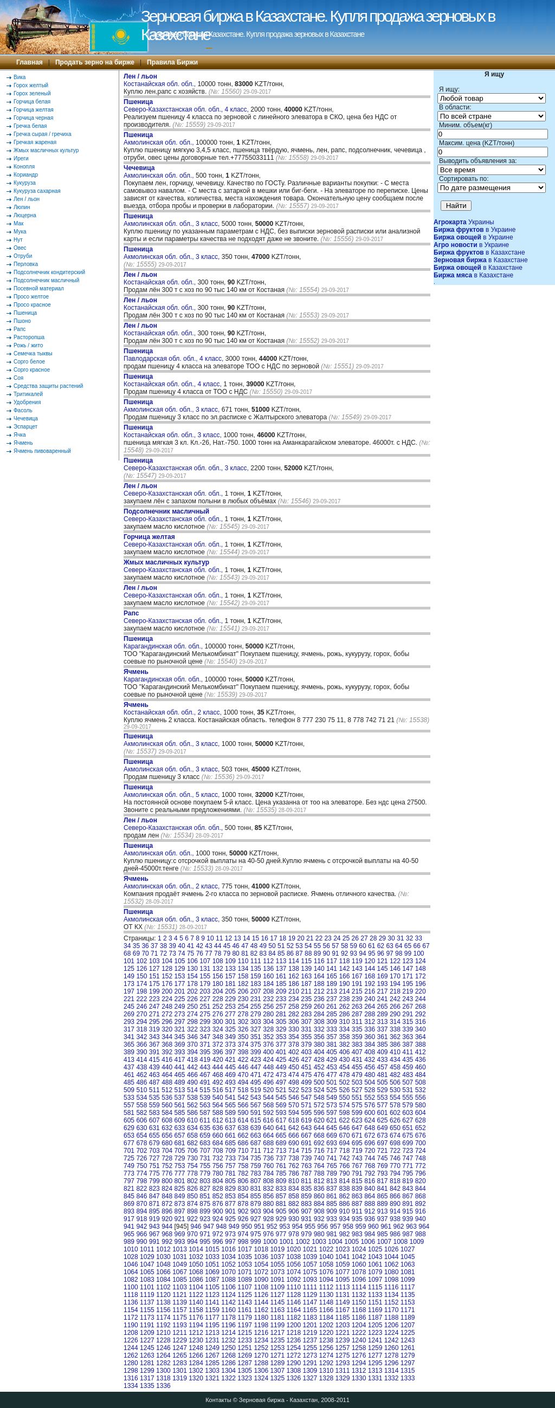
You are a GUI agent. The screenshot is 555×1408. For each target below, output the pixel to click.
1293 (342, 1363)
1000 (270, 1241)
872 (167, 1204)
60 (362, 946)
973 (230, 1234)
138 (293, 968)
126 (141, 968)
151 (154, 976)
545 (281, 1097)
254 (242, 1006)
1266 (196, 1355)
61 (371, 946)
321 (180, 1029)
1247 (179, 1348)
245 (129, 1006)
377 (281, 1044)
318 (141, 1029)
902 (242, 1211)
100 (419, 953)
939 (407, 1219)
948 (221, 1226)
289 (382, 1014)
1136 (131, 1302)
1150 (359, 1302)
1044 (391, 1257)
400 (268, 1052)
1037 (277, 1257)
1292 (326, 1363)
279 (255, 1014)
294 (141, 1022)
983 (357, 1234)
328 (268, 1029)
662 (242, 1135)
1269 (244, 1355)
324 (217, 1029)
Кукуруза (25, 183)
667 (306, 1135)
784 (268, 1173)
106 (192, 961)
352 (268, 1037)
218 (395, 991)
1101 (147, 1287)
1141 (212, 1302)
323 (204, 1029)
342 (141, 1037)
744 (369, 1158)
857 (281, 1196)
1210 (163, 1332)
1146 (293, 1302)
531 (407, 1090)
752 (167, 1166)
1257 (342, 1348)
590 (242, 1113)
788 (319, 1173)
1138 (163, 1302)
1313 (375, 1370)
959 (360, 1226)
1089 (244, 1279)
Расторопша (29, 337)
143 (357, 968)
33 (418, 938)
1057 (310, 1264)
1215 (244, 1332)
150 (141, 976)
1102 (163, 1287)
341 (129, 1037)
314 (395, 1022)
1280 (131, 1363)
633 (180, 1128)
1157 (179, 1310)
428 (319, 1059)
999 (255, 1241)
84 (271, 953)
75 (190, 953)
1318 (163, 1378)
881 (281, 1204)
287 (357, 1014)
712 (268, 1150)
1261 (408, 1348)
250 (192, 1006)
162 (293, 976)
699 (407, 1143)
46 (235, 946)
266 (395, 1006)
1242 (391, 1340)
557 (129, 1105)
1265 (179, 1355)
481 (382, 1075)
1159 (212, 1310)
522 (293, 1090)
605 (129, 1120)
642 (293, 1128)
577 (382, 1105)
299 (204, 1022)
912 (369, 1211)
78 (217, 953)
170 (395, 976)
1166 (326, 1310)
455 (357, 1067)
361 (382, 1037)
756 (217, 1166)
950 (246, 1226)
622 (344, 1120)
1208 (131, 1332)
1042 (359, 1257)
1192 (163, 1325)
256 (268, 1006)
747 (407, 1158)
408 (369, 1052)
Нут (18, 240)
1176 (196, 1317)
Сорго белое (29, 362)
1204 (359, 1325)
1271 (277, 1355)
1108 (261, 1287)
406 (344, 1052)
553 (382, 1097)
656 (167, 1135)
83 (263, 953)
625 (382, 1120)
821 (129, 1188)
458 (395, 1067)
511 (154, 1090)
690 (293, 1143)
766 (344, 1166)
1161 (244, 1310)
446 (242, 1067)
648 (369, 1128)
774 (141, 1173)
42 (199, 946)
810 (293, 1181)
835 (306, 1188)
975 (255, 1234)
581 (129, 1113)
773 (129, 1173)
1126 (261, 1295)
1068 (196, 1272)
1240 (359, 1340)
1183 (310, 1317)
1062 (391, 1264)
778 (192, 1173)
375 (255, 1044)
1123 (212, 1295)
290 (395, 1014)
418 (192, 1059)
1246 (163, 1348)
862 (344, 1196)
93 (353, 953)
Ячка (20, 435)
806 (242, 1181)
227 (204, 999)
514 (192, 1090)
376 (268, 1044)
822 (141, 1188)
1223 (375, 1332)
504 (369, 1082)
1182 (293, 1317)
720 (369, 1150)
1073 (277, 1272)
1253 (277, 1348)
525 (331, 1090)
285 (331, 1014)
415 (154, 1059)
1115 (375, 1287)
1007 (384, 1241)
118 (344, 961)
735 (255, 1158)
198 (141, 991)
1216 (261, 1332)
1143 (244, 1302)
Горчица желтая (34, 110)
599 (357, 1113)
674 (395, 1135)
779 (204, 1173)
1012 (163, 1249)
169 (382, 976)
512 (167, 1090)
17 (273, 938)
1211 (179, 1332)
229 (230, 999)
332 (319, 1029)
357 (331, 1037)
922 (192, 1219)
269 (129, 1014)
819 (407, 1181)
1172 (131, 1317)
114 (293, 961)
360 (369, 1037)
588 (217, 1113)
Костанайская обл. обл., (160, 80)
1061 (375, 1264)
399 (255, 1052)
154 (192, 976)
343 (154, 1037)
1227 (147, 1340)
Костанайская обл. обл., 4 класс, (173, 380)
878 (242, 1204)
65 (407, 946)
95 (371, 953)
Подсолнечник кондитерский (49, 272)
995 (204, 1241)
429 (331, 1059)
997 (230, 1241)
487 (154, 1082)
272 (167, 1014)
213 (331, 991)
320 (167, 1029)
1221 (342, 1332)
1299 (147, 1370)
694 (344, 1143)
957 (335, 1226)
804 (217, 1181)
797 (129, 1181)
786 (293, 1173)
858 (293, 1196)
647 (357, 1128)
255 (255, 1006)
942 (141, 1226)
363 (407, 1037)
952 (272, 1226)
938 (395, 1219)
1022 (326, 1249)
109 (230, 961)
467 (204, 1075)
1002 (302, 1241)
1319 (179, 1378)
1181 (277, 1317)
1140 (196, 1302)
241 (382, 999)
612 (217, 1120)
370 (192, 1044)
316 (420, 1022)
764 (319, 1166)
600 (369, 1113)
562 (192, 1105)
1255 (310, 1348)
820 (420, 1181)
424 (268, 1059)
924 (217, 1219)
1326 (293, 1378)
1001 (286, 1241)
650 (395, 1128)
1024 (359, 1249)
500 (319, 1082)
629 (129, 1128)
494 (242, 1082)
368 (167, 1044)
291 (407, 1014)
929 (281, 1219)
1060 (359, 1264)
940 (420, 1219)
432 (369, 1059)
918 (141, 1219)
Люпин (22, 207)
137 (281, 968)
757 (230, 1166)
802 (192, 1181)
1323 (244, 1378)
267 (407, 1006)
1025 (375, 1249)
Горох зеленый (32, 93)
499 (306, 1082)
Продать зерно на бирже (94, 62)
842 (395, 1188)
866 (395, 1196)
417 (180, 1059)
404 (319, 1052)
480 (369, 1075)
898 (192, 1211)
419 (204, 1059)
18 (282, 938)
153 (180, 976)
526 (344, 1090)
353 (281, 1037)
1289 (277, 1363)
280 (268, 1014)
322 (192, 1029)
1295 (375, 1363)
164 (319, 976)
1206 (391, 1325)
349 (230, 1037)
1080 (391, 1272)
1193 (179, 1325)
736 (268, 1158)
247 (154, 1006)
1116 (391, 1287)
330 (293, 1029)
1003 (319, 1241)
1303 (212, 1370)
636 (217, 1128)
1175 (179, 1317)
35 (136, 946)
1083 (147, 1279)
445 (230, 1067)
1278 (391, 1355)
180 (217, 984)
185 (281, 984)
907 (306, 1211)
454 (344, 1067)
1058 (326, 1264)
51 (281, 946)
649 (382, 1128)
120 (369, 961)
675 (407, 1135)
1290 (293, 1363)
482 (395, 1075)
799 (154, 1181)
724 (420, 1150)
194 (395, 984)
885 (331, 1204)
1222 (359, 1332)
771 (407, 1166)
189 (331, 984)
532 (420, 1090)
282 (293, 1014)
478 (344, 1075)
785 (281, 1173)
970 (192, 1234)
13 (237, 938)
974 (242, 1234)
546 (293, 1097)
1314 (391, 1370)
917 (129, 1219)
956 (322, 1226)
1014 (196, 1249)
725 (129, 1158)
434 (395, 1059)
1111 (310, 1287)
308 (319, 1022)
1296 (391, 1363)
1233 (244, 1340)
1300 (163, 1370)
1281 (147, 1363)
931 (306, 1219)
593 (281, 1113)
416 (167, 1059)
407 (357, 1052)
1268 (228, 1355)
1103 (179, 1287)
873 (180, 1204)
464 (167, 1075)
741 (331, 1158)
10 (210, 938)
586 (192, 1113)
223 (154, 999)
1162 (261, 1310)
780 (217, 1173)
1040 (326, 1257)
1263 (147, 1355)
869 (129, 1204)
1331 (375, 1378)
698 (395, 1143)
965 (129, 1234)
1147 (310, 1302)
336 (369, 1029)
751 (154, 1166)
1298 (131, 1370)
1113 (342, 1287)
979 (306, 1234)
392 (167, 1052)
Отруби (23, 256)
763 (306, 1166)
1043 (375, 1257)
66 (417, 946)
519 (255, 1090)
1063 (408, 1264)
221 (129, 999)
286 (344, 1014)
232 (268, 999)
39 (172, 946)
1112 (326, 1287)
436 (420, 1059)
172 (420, 976)
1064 (131, 1272)
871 (154, 1204)
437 (129, 1067)
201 (180, 991)
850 (192, 1196)
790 (344, 1173)
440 (167, 1067)
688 (268, 1143)
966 (141, 1234)
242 (395, 999)
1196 (228, 1325)
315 (407, 1022)
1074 (293, 1272)
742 (344, 1158)
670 (344, 1135)
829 (230, 1188)
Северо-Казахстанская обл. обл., (174, 489)
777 (180, 1173)
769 (382, 1166)
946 (196, 1226)
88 (308, 953)
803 (204, 1181)
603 (407, 1113)
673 (382, 1135)
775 (154, 1173)
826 (192, 1188)
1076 (326, 1272)
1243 (408, 1340)
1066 (163, 1272)
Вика (19, 77)
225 (180, 999)
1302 (196, 1370)
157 (230, 976)
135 (255, 968)
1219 (310, 1332)
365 (129, 1044)
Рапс (19, 329)
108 (217, 961)
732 (217, 1158)
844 (420, 1188)
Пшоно (22, 321)
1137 (147, 1302)
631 (154, 1128)
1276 (359, 1355)
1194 (196, 1325)
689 (281, 1143)
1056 (293, 1264)
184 (268, 984)
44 (217, 946)
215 (357, 991)
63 (389, 946)
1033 (212, 1257)
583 (154, 1113)
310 (344, 1022)
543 (255, 1097)
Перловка (26, 264)
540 (217, 1097)
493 (230, 1082)
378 (293, 1044)
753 (180, 1166)
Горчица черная (33, 118)
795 (407, 1173)
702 (141, 1150)
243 (407, 999)
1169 (375, 1310)
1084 (163, 1279)
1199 (277, 1325)
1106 (228, 1287)
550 (344, 1097)
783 (255, 1173)
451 (306, 1067)
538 (192, 1097)
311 (357, 1022)
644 (319, 1128)
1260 (391, 1348)
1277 (375, 1355)
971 (204, 1234)
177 (180, 984)
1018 (261, 1249)
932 (319, 1219)
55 (317, 946)
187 (306, 984)
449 (281, 1067)
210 (293, 991)
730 (192, 1158)
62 (380, 946)
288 (369, 1014)
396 (217, 1052)
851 (204, 1196)
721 (382, 1150)
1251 (244, 1348)
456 (369, 1067)
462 (141, 1075)
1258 (359, 1348)
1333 (408, 1378)
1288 (261, 1363)
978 (293, 1234)
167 (357, 976)
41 (190, 946)
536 (167, 1097)
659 (204, 1135)
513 (180, 1090)
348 (217, 1037)
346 (192, 1037)
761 (281, 1166)
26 (355, 938)
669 (331, 1135)
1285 (212, 1363)
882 (293, 1204)
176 (167, 984)
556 (420, 1097)
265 (382, 1006)
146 (395, 968)
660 (217, 1135)
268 (420, 1006)
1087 (212, 1279)
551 (357, 1097)
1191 (147, 1325)
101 (129, 961)
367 (154, 1044)
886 (344, 1204)
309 (331, 1022)
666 (293, 1135)
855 (255, 1196)
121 (382, 961)
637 (230, 1128)
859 (306, 1196)
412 (420, 1052)
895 (154, 1211)
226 (192, 999)
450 (293, 1067)
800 (167, 1181)
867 (407, 1196)
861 (331, 1196)
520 (268, 1090)
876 (217, 1204)
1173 (147, 1317)
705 (180, 1150)
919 (154, 1219)
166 (344, 976)
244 (420, 999)
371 (204, 1044)
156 (217, 976)
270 (141, 1014)
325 (230, 1029)
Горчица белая (32, 102)
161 (281, 976)
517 (230, 1090)
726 (141, 1158)
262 (344, 1006)
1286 (228, 1363)
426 (293, 1059)
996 (217, 1241)
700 (420, 1143)
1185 (342, 1317)
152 (167, 976)
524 (319, 1090)
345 (180, 1037)
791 (357, 1173)
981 (331, 1234)
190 (344, 984)
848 (167, 1196)
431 (357, 1059)
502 (344, 1082)
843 (407, 1188)
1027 (408, 1249)
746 (395, 1158)
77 (208, 953)
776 (167, 1173)
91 (335, 953)
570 (293, 1105)
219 (407, 991)
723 (407, 1150)
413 (129, 1059)
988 (420, 1234)
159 (255, 976)
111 (255, 961)
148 (420, 968)
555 (407, 1097)
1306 (261, 1370)
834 (293, 1188)
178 (192, 984)
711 (255, 1150)
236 (319, 999)
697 (382, 1143)
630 (141, 1128)
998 (242, 1241)
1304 (228, 1370)
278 (242, 1014)
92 (344, 953)
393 (180, 1052)
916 (420, 1211)
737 (281, 1158)
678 (141, 1143)
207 (255, 991)
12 (228, 938)
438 (141, 1067)
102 (141, 961)
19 (291, 938)
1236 (293, 1340)
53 (298, 946)
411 (407, 1052)
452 (319, 1067)
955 (310, 1226)
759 (255, 1166)
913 (382, 1211)
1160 (228, 1310)
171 (407, 976)
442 (192, 1067)
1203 (342, 1325)
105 (180, 961)
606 (141, 1120)
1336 (163, 1386)
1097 (375, 1279)
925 (230, 1219)
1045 (408, 1257)
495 (255, 1082)
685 (230, 1143)
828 (217, 1188)
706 (192, 1150)
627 (407, 1120)
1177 (212, 1317)
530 (395, 1090)
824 (167, 1188)
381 (331, 1044)
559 (154, 1105)
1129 (310, 1295)
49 (263, 946)
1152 (391, 1302)
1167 (342, 1310)
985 (382, 1234)
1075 (310, 1272)
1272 (293, 1355)
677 (129, 1143)
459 (407, 1067)
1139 (179, 1302)
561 (180, 1105)
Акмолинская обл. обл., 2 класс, (173, 882)
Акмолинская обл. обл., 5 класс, (173, 791)
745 (382, 1158)
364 (420, 1037)
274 (192, 1014)
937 (382, 1219)
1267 (212, 1355)
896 (167, 1211)
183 (255, 984)
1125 (244, 1295)
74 (181, 953)
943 (154, 1226)
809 (281, 1181)
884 (319, 1204)
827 (204, 1188)
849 (180, 1196)
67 (425, 946)
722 (395, 1150)
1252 (261, 1348)
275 (204, 1014)
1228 (163, 1340)
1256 (326, 1348)
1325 (277, 1378)
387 (407, 1044)
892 (420, 1204)
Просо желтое (31, 297)
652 (420, 1128)
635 (204, 1128)
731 (204, 1158)
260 (319, 1006)
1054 (261, 1264)
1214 (228, 1332)
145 (382, 968)
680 (167, 1143)
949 (234, 1226)
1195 (212, 1325)
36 (145, 946)
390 (141, 1052)
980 (319, 1234)
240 (369, 999)
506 (395, 1082)
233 (281, 999)
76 (199, 953)
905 (281, 1211)
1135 (408, 1295)
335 (357, 1029)
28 (373, 938)
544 (268, 1097)
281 (281, 1014)
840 (369, 1188)
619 (306, 1120)
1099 (408, 1279)
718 (344, 1150)
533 (129, 1097)
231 (255, 999)
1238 (326, 1340)
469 (230, 1075)
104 (167, 961)
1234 (261, 1340)
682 (192, 1143)
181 (230, 984)
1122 (196, 1295)
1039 (310, 1257)
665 (281, 1135)
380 (319, 1044)
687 (255, 1143)
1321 (212, 1378)
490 (192, 1082)
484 (420, 1075)
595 (306, 1113)
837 (331, 1188)
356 (319, 1037)
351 (255, 1037)
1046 (131, 1264)
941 (129, 1226)
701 (129, 1150)
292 (420, 1014)
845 (129, 1196)
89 (317, 953)
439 (154, 1067)
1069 (212, 1272)
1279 (408, 1355)
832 (268, 1188)
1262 (131, 1355)
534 (141, 1097)
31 (400, 938)
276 (217, 1014)
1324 (261, 1378)
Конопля (24, 167)
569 (281, 1105)
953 (284, 1226)
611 (204, 1120)
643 (306, 1128)
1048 (163, 1264)
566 (242, 1105)
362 (395, 1037)
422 (242, 1059)
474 (293, 1075)
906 (293, 1211)
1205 (375, 1325)
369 (180, 1044)
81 (244, 953)
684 (217, 1143)
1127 (277, 1295)
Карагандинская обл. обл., (164, 642)
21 (309, 938)
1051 (212, 1264)
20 (300, 938)
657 (180, 1135)
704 (167, 1150)
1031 (179, 1257)
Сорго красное (32, 370)
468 (217, 1075)
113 (281, 961)
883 (306, 1204)
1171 (408, 1310)
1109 (277, 1287)
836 (319, 1188)
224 (167, 999)
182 (242, 984)
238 (344, 999)
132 (217, 968)
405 (331, 1052)
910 (344, 1211)
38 (163, 946)
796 (420, 1173)
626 (395, 1120)
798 (141, 1181)
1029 (147, 1257)
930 (293, 1219)
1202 (326, 1325)
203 (204, 991)
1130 (326, 1295)
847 (154, 1196)
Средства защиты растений (48, 386)
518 (242, 1090)
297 (180, 1022)
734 (242, 1158)
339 (407, 1029)
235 (306, 999)
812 (319, 1181)
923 (204, 1219)
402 (293, 1052)
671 (357, 1135)
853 (230, 1196)
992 (167, 1241)
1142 (228, 1302)
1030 (163, 1257)
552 (369, 1097)
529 (382, 1090)
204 (217, 991)
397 (230, 1052)
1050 (196, 1264)
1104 (196, 1287)
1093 (310, 1279)
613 (230, 1120)
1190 (131, 1325)
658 (192, 1135)
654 (141, 1135)
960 (373, 1226)
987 (407, 1234)
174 (141, 984)
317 (129, 1029)
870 (141, 1204)
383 (357, 1044)
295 (154, 1022)
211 (306, 991)
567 (255, 1105)
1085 (179, 1279)
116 (319, 961)
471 (255, 1075)
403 (306, 1052)
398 (242, 1052)
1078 (359, 1272)
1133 (375, 1295)
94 (362, 953)
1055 (277, 1264)
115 (306, 961)
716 (319, 1150)
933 (331, 1219)
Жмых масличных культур (46, 150)
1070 (228, 1272)
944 (167, 1226)
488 (167, 1082)
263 (357, 1006)
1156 (163, 1310)
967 (154, 1234)
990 (141, 1241)
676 (420, 1135)
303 (255, 1022)
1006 (367, 1241)
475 (306, 1075)
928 (268, 1219)
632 (167, 1128)
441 (180, 1067)
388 (420, 1044)
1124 (228, 1295)
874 (192, 1204)
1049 (179, 1264)
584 (167, 1113)
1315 (408, 1370)
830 (242, 1188)
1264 (163, 1355)
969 (180, 1234)
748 (420, 1158)
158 (242, 976)
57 (335, 946)
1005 (351, 1241)
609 (180, 1120)
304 (268, 1022)
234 (293, 999)
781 (230, 1173)
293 (129, 1022)
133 (230, 968)
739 (306, 1158)
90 (326, 953)
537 (180, 1097)
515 (204, 1090)
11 (219, 938)
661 (230, 1135)
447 (255, 1067)
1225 (408, 1332)
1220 (326, 1332)
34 (127, 946)
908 (319, 1211)
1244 (131, 1348)
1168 (359, 1310)
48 (253, 946)
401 (281, 1052)
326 (242, 1029)
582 (141, 1113)
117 (331, 961)
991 (154, 1241)
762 (293, 1166)
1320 (196, 1378)
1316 (131, 1378)
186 (293, 984)
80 (235, 953)
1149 (342, 1302)
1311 (342, 1370)
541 (230, 1097)
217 (382, 991)
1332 (391, 1378)
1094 (326, 1279)
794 (395, 1173)
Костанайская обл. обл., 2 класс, (173, 708)
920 (167, 1219)
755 (204, 1166)
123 (407, 961)
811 (306, 1181)
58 (344, 946)
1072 (261, 1272)
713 (281, 1150)
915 (407, 1211)
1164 (293, 1310)
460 (420, 1067)
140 (319, 968)
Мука (20, 232)
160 (268, 976)
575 (357, 1105)
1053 (244, 1264)
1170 (391, 1310)
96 (380, 953)
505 (382, 1082)
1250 (228, 1348)
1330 (359, 1378)
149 (129, 976)
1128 (293, 1295)
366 (141, 1044)
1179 (244, 1317)
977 (281, 1234)
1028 (131, 1257)
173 (129, 984)
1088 (228, 1279)
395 (204, 1052)
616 (268, 1120)
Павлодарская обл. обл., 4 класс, (174, 354)
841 (382, 1188)
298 (192, 1022)
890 (395, 1204)
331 (306, 1029)
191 (357, 984)
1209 (147, 1332)
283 (306, 1014)
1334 (131, 1386)
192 (369, 984)
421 (230, 1059)
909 (331, 1211)
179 (204, 984)
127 (154, 968)
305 (281, 1022)
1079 (375, 1272)
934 (344, 1219)
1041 (342, 1257)
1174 (163, 1317)
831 (255, 1188)
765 (331, 1166)
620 (319, 1120)
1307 (277, 1370)
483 (407, 1075)
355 (306, 1037)
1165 (310, 1310)
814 (344, 1181)
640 (268, 1128)
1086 (196, 1279)
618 (293, 1120)
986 (395, 1234)
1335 (147, 1386)
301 (230, 1022)
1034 (228, 1257)
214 (344, 991)
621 (331, 1120)
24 (336, 938)
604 (420, 1113)
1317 (147, 1378)
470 (242, 1075)
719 (357, 1150)
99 (407, 953)
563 (204, 1105)
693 (331, 1143)
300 (217, 1022)
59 (353, 946)
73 (172, 953)
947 (208, 1226)
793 (382, 1173)
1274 (326, 1355)
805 (230, 1181)
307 (306, 1022)
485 (129, 1082)
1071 (244, 1272)
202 (192, 991)
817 (382, 1181)
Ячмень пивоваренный (42, 451)
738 (293, 1158)
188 (319, 984)
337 (382, 1029)
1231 (212, 1340)
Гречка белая (30, 126)
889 (382, 1204)
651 (407, 1128)
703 (154, 1150)
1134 (391, 1295)
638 (242, 1128)
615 (255, 1120)
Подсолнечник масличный (46, 280)
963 (411, 1226)
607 (154, 1120)
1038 (293, 1257)
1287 (244, 1363)
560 (167, 1105)
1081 (408, 1272)
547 (306, 1097)
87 (298, 953)
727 (154, 1158)
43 (208, 946)
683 (204, 1143)
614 (242, 1120)
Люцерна (25, 215)
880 (268, 1204)
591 (255, 1113)
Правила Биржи (172, 62)
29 (382, 938)
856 (268, 1196)
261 (331, 1006)
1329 (342, 1378)
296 (167, 1022)
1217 (277, 1332)
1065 (147, 1272)
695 (357, 1143)
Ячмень (23, 443)
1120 (163, 1295)
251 (204, 1006)
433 (382, 1059)
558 (141, 1105)
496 (268, 1082)
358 (344, 1037)
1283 (179, 1363)
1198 (261, 1325)
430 (344, 1059)
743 (357, 1158)
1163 (277, 1310)
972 (217, 1234)
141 (331, 968)
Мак (18, 223)
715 (306, 1150)
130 (192, 968)
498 (293, 1082)
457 (382, 1067)
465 (180, 1075)
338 (395, 1029)
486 (141, 1082)
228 (217, 999)
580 (420, 1105)
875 (204, 1204)
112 (268, 961)
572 (319, 1105)
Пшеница (25, 313)
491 (204, 1082)
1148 (326, 1302)
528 (369, 1090)
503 (357, 1082)
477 (331, 1075)
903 (255, 1211)
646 (344, 1128)
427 (306, 1059)
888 (369, 1204)
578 (395, 1105)
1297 (408, 1363)
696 (369, 1143)
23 (327, 938)
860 (319, 1196)
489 (180, 1082)
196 (420, 984)
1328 (326, 1378)
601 (382, 1113)
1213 (212, 1332)
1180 (261, 1317)
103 (154, 961)
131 (204, 968)
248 (167, 1006)
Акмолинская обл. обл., (160, 138)
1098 (391, 1279)
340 (420, 1029)
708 (217, 1150)
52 (290, 946)
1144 (261, 1302)
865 (382, 1196)
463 (154, 1075)
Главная (29, 62)
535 (154, 1097)
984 (369, 1234)
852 (217, 1196)
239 (357, 999)
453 (331, 1067)
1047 (147, 1264)
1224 (391, 1332)
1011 (147, 1249)
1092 (293, 1279)
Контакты (218, 1400)
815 (357, 1181)
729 (180, 1158)
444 (217, 1067)
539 (204, 1097)
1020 (293, 1249)
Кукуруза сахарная (37, 191)
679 (154, 1143)
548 (319, 1097)
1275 (342, 1355)
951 (259, 1226)
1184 (326, 1317)
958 (348, 1226)
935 (357, 1219)
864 (369, 1196)
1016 (228, 1249)
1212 (196, 1332)
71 (154, 953)
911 (357, 1211)
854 (242, 1196)
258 (293, 1006)
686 (242, 1143)
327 (255, 1029)
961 (385, 1226)
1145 (277, 1302)
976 (268, 1234)
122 (395, 961)
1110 (293, 1287)
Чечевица (26, 418)
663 (255, 1135)
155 (204, 976)
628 (420, 1120)
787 (306, 1173)
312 (369, 1022)
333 (331, 1029)
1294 (359, 1363)
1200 (293, 1325)
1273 (310, 1355)
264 (369, 1006)
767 (357, 1166)
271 (154, 1014)
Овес (20, 248)
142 (344, 968)
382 (344, 1044)
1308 (293, 1370)
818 (395, 1181)
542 (242, 1097)
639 (255, 1128)
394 (192, 1052)
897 (180, 1211)
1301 (179, 1370)
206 (242, 991)
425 (281, 1059)
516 (217, 1090)
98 (398, 953)
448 (268, 1067)
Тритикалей (28, 394)
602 (395, 1113)
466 (192, 1075)
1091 (277, 1279)
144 (369, 968)
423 (255, 1059)
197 (129, 991)
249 (180, 1006)
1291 (310, 1363)
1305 (244, 1370)
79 (226, 953)
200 (167, 991)
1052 (228, 1264)
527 (357, 1090)
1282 (163, 1363)
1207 (408, 1325)
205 (230, 991)
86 (290, 953)
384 (369, 1044)
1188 (391, 1317)
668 (319, 1135)
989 (129, 1241)
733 (230, 1158)
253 (230, 1006)
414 (141, 1059)
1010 (131, 1249)
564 (217, 1105)
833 (281, 1188)
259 (306, 1006)
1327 (310, 1378)
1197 (244, 1325)
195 (407, 984)
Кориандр (26, 175)
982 (344, 1234)
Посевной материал (39, 288)
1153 (408, 1302)
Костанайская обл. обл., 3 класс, (173, 431)
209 (281, 991)
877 (230, 1204)
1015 (212, 1249)
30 (391, 938)
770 (395, 1166)
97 (389, 953)
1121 (179, 1295)
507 (407, 1082)
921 (180, 1219)
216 (369, 991)
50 (271, 946)
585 (180, 1113)
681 (180, 1143)
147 (407, 968)
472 (268, 1075)
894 (141, 1211)
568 (268, 1105)
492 (217, 1082)
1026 (391, 1249)
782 (242, 1173)
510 (141, 1090)
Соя (18, 378)
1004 (335, 1241)
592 (268, 1113)
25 (346, 938)
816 (369, 1181)
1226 (131, 1340)
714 (293, 1150)
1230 (196, 1340)
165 (331, 976)
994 (192, 1241)
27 (363, 938)
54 (308, 946)
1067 (179, 1272)
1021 (310, 1249)
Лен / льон (27, 199)
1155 (147, 1310)
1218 (293, 1332)
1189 (408, 1317)
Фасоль (23, 410)
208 (268, 991)
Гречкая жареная (35, 142)
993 (180, 1241)
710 (242, 1150)
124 (420, 961)
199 (154, 991)
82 (253, 953)
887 (357, 1204)
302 (242, 1022)
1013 (179, 1249)
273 (180, 1014)
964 (423, 1226)
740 (319, 1158)
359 (357, 1037)
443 (204, 1067)
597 (331, 1113)
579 (407, 1105)
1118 (131, 1295)
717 (331, 1150)
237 (331, 999)
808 (268, 1181)
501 (331, 1082)
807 (255, 1181)
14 (246, 938)
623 (357, 1120)
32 (409, 938)
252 (217, 1006)
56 (326, 946)
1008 (400, 1241)
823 (154, 1188)
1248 (196, 1348)
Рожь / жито (28, 345)
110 (242, 961)
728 (167, 1158)
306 (293, 1022)
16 (264, 938)
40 (181, 946)
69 (136, 953)
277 (230, 1014)
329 (281, 1029)
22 (318, 938)
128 (167, 968)
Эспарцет (25, 427)
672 (369, 1135)
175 (154, 984)
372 (217, 1044)
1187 (375, 1317)
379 (306, 1044)
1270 (261, 1355)
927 (255, 1219)
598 (344, 1113)
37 (154, 946)
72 (163, 953)
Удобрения (27, 402)
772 (420, 1166)
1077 (342, 1272)
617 (281, 1120)
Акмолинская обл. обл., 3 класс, (173, 220)
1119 (147, 1295)
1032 (196, 1257)
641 (281, 1128)
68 (127, 953)
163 (306, 976)
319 (154, 1029)
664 (268, 1135)
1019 (277, 1249)
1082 (131, 1279)
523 (306, 1090)
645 (331, 1128)
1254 (293, 1348)
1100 (131, 1287)
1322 (228, 1378)
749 (129, 1166)
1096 (359, 1279)
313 (382, 1022)
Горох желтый (31, 85)
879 (255, 1204)
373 (230, 1044)
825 (180, 1188)
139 (306, 968)
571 (306, 1105)
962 (398, 1226)
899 (204, 1211)
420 (217, 1059)
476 (319, 1075)
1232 (228, 1340)
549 (331, 1097)
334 (344, 1029)
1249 (212, 1348)
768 (369, 1166)
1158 (196, 1310)
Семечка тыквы (33, 353)
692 (319, 1143)
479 (357, 1075)
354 (293, 1037)
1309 (310, 1370)
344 (167, 1037)
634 (192, 1128)
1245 (147, 1348)
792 (369, 1173)
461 (129, 1075)
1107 (244, 1287)
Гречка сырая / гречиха (43, 134)
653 (129, 1135)
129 (180, 968)
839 (357, 1188)
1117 (408, 1287)
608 (167, 1120)
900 (217, 1211)
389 (129, 1052)
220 (420, 991)
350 (242, 1037)
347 (204, 1037)
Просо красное (32, 305)
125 (129, 968)
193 (382, 984)
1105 (212, 1287)
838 (344, 1188)
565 (230, 1105)
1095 (342, 1279)
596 (319, 1113)
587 (204, 1113)
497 (281, 1082)
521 (281, 1090)
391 (154, 1052)
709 (230, 1150)
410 (395, 1052)
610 (192, 1120)
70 (145, 953)
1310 (326, 1370)
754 (192, 1166)
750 (141, 1166)
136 (268, 968)
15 (255, 938)
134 (242, 968)
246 (141, 1006)
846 (141, 1196)
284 (319, 1014)
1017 (244, 1249)
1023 (342, 1249)
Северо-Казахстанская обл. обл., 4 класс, (187, 105)
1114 (359, 1287)
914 (395, 1211)
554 (395, 1097)
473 (281, 1075)
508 (420, 1082)
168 (369, 976)
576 (369, 1105)
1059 (342, 1264)
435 (407, 1059)
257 (281, 1006)
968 (167, 1234)
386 (395, 1044)
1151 (375, 1302)
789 (331, 1173)
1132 (359, 1295)
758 (242, 1166)
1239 (342, 1340)
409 (382, 1052)
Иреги (21, 158)
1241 (375, 1340)
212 (319, 991)
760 (268, 1166)
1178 (228, 1317)
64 (398, 946)
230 (242, 999)
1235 (277, 1340)
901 (230, 1211)
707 (204, 1150)
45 (226, 946)
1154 (131, 1310)
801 (180, 1181)
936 (369, 1219)
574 (344, 1105)
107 (204, 961)
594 (293, 1113)
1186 (359, 1317)
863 (357, 1196)
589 (230, 1113)
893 (129, 1211)
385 (382, 1044)
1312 (359, 1370)
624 (369, 1120)
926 (242, 1219)
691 (306, 1143)
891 (407, 1204)
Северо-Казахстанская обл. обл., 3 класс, (187, 464)
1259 (375, 1348)
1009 (417, 1241)
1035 (244, 1257)
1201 (310, 1325)
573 (331, 1105)
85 (281, 953)
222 (141, 999)
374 (242, 1044)
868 (420, 1196)
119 (357, 961)
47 (244, 946)
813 (331, 1181)
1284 (196, 1363)
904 (268, 1211)
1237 (310, 1340)
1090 (261, 1279)
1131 (342, 1295)
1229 (179, 1340)
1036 (261, 1257)
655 (154, 1135)
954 (297, 1226)
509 (129, 1090)
